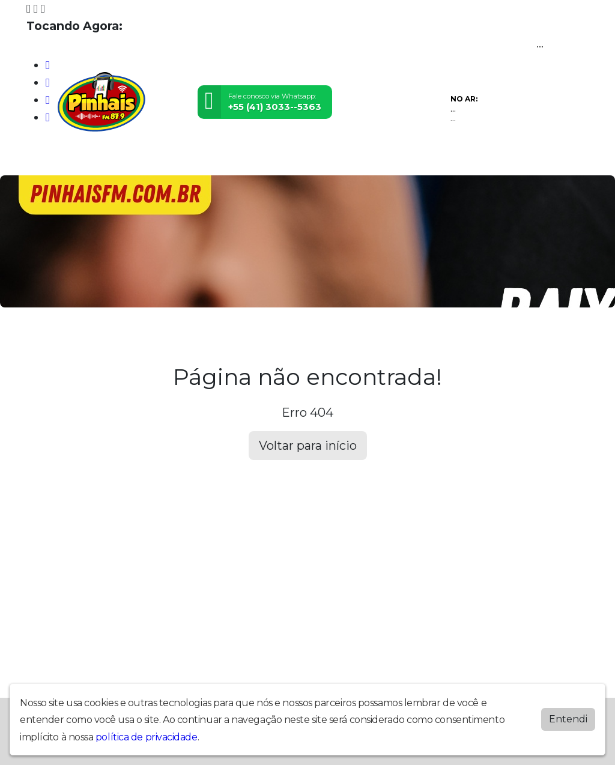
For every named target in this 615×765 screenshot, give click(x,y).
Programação (89, 159)
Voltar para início (308, 445)
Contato (247, 159)
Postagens (199, 159)
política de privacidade (146, 737)
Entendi (568, 719)
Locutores (147, 159)
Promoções (296, 159)
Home (41, 159)
